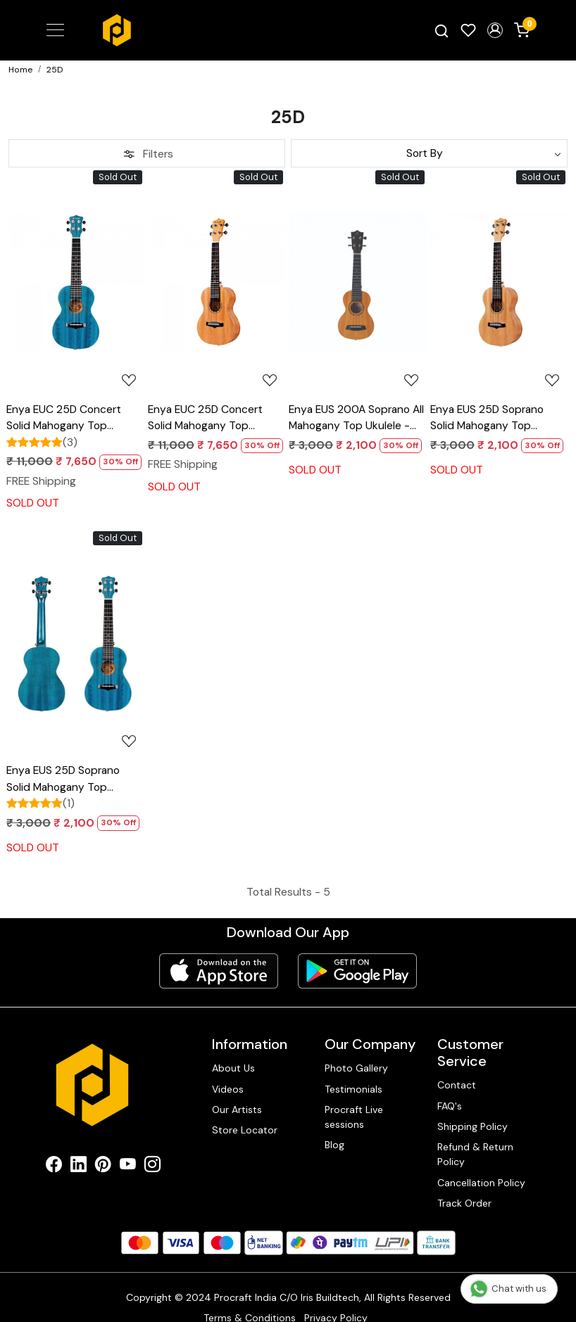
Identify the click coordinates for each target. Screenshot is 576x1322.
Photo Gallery (356, 1068)
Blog (334, 1144)
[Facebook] (54, 1166)
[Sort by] (429, 153)
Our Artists (237, 1109)
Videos (228, 1089)
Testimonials (353, 1089)
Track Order (464, 1203)
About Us (233, 1068)
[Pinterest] (103, 1166)
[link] (441, 31)
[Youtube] (128, 1166)
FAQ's (449, 1106)
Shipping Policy (472, 1126)
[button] (495, 30)
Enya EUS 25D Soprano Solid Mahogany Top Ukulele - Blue (63, 779)
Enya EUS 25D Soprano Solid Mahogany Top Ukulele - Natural (487, 418)
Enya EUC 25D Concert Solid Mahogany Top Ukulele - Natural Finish (205, 418)
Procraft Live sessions (354, 1117)
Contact (456, 1085)
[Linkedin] (78, 1166)
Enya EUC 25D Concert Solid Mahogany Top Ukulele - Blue (63, 418)
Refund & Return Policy (475, 1154)
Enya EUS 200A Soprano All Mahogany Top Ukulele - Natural (356, 418)
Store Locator (244, 1130)
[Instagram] (152, 1166)
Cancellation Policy (481, 1182)
